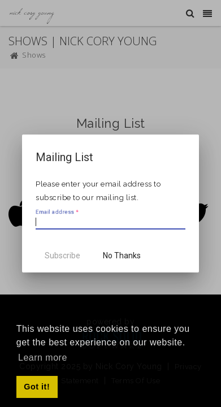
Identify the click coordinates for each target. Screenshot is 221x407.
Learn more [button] (42, 357)
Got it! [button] (37, 386)
